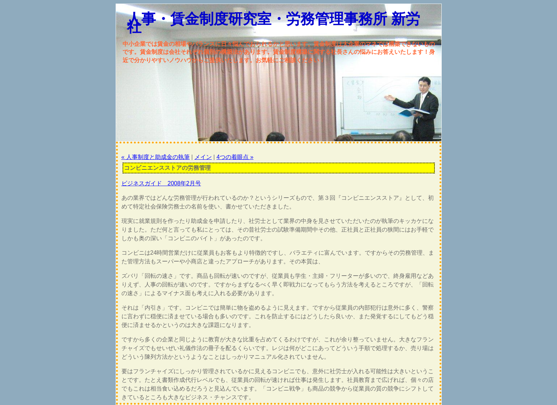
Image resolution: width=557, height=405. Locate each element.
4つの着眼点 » (235, 157)
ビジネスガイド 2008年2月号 (161, 183)
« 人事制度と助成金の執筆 (155, 157)
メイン (203, 157)
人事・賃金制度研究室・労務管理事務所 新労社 (273, 23)
